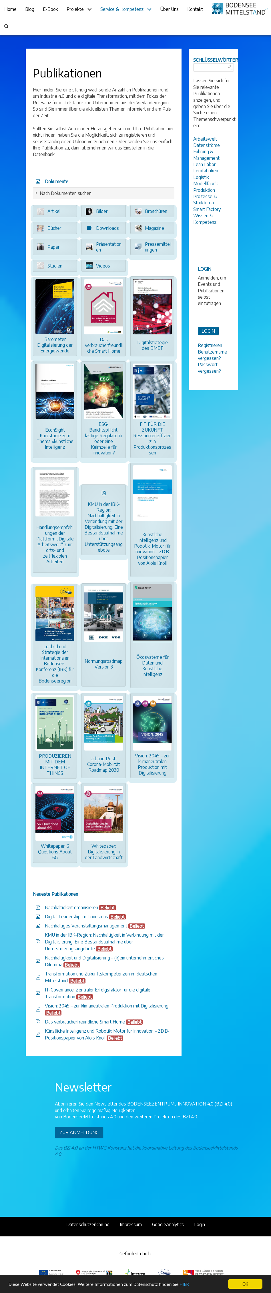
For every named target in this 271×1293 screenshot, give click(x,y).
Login (199, 1224)
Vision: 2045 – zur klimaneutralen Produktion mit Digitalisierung (106, 1006)
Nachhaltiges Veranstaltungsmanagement (86, 926)
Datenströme (206, 145)
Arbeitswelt (205, 139)
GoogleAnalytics (168, 1224)
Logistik (201, 177)
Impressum (131, 1224)
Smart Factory (207, 209)
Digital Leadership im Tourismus (76, 916)
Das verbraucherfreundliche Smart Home (85, 1022)
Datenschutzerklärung (87, 1224)
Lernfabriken (205, 170)
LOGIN (208, 331)
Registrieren (210, 345)
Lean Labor (204, 164)
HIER (184, 1284)
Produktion (204, 190)
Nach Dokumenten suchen (65, 193)
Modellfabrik (205, 183)
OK (245, 1284)
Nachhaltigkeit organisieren (71, 907)
